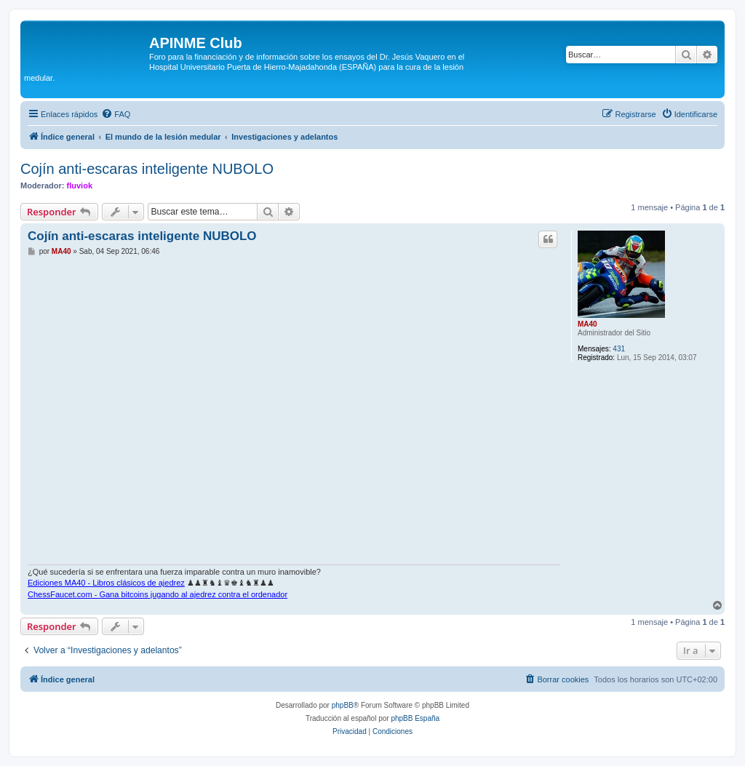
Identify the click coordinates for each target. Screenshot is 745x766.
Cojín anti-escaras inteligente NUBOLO (147, 169)
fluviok (79, 185)
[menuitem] (115, 114)
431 (619, 349)
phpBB (343, 705)
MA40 (587, 324)
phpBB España (415, 718)
